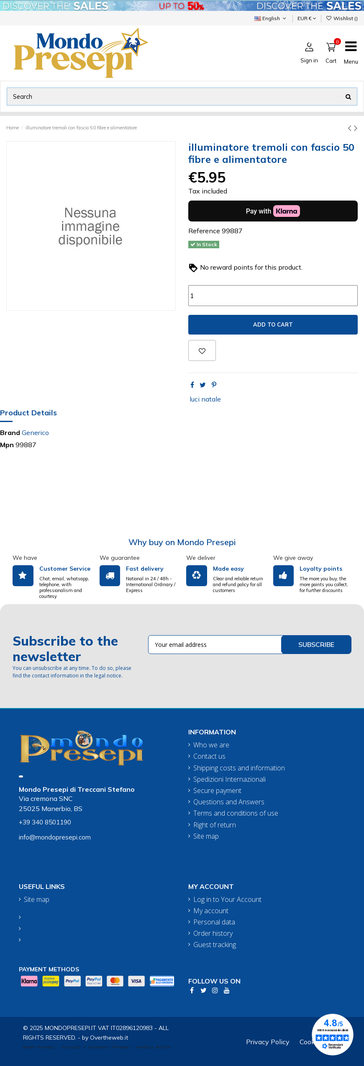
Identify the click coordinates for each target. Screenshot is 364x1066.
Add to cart (273, 324)
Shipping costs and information (239, 768)
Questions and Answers (228, 802)
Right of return (214, 825)
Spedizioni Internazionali (229, 779)
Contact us (209, 756)
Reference (204, 231)
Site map (206, 836)
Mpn (7, 444)
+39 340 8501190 (45, 822)
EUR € (306, 18)
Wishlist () (342, 18)
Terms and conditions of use (235, 813)
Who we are (211, 745)
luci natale (205, 399)
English (270, 18)
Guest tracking (214, 944)
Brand (10, 432)
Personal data (214, 922)
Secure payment (217, 790)
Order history (213, 933)
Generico (35, 432)
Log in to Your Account (227, 899)
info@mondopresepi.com (55, 837)
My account (210, 910)
